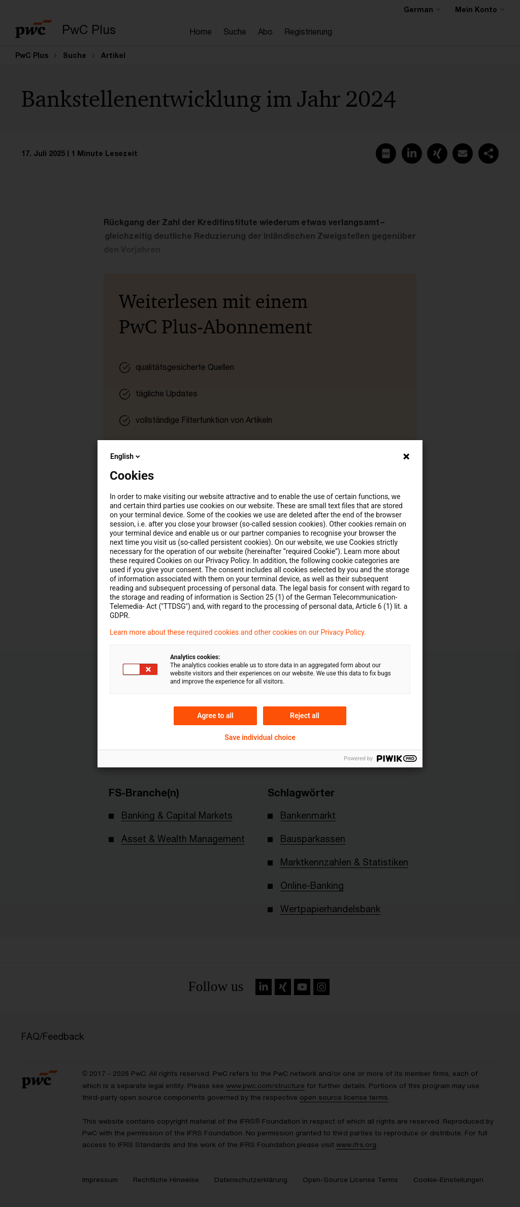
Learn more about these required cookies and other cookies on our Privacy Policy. (238, 632)
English (126, 456)
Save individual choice (259, 737)
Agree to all (215, 715)
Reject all (304, 715)
